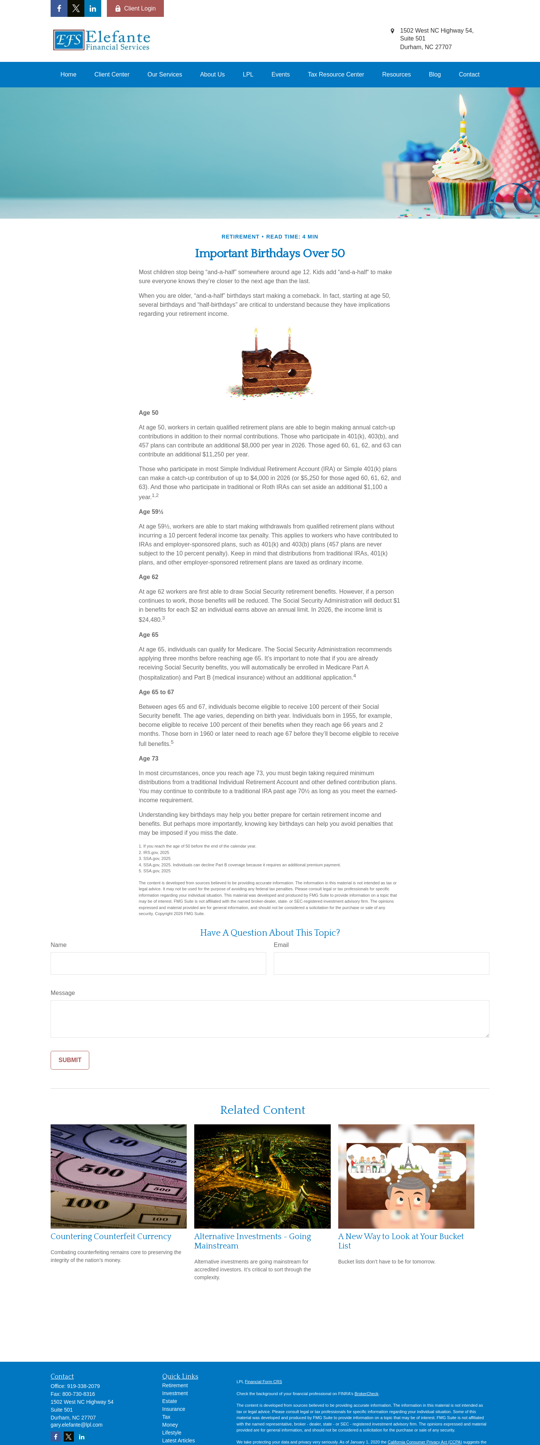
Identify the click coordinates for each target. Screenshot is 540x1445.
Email (281, 945)
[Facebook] (59, 8)
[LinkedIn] (92, 8)
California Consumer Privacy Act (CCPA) (425, 1442)
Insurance (173, 1409)
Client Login (135, 8)
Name (59, 945)
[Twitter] (76, 8)
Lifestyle (172, 1433)
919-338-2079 (83, 1386)
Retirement (175, 1385)
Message (63, 993)
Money (170, 1425)
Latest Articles (178, 1440)
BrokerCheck (366, 1393)
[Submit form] (70, 1060)
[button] (68, 75)
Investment (175, 1393)
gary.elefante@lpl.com (76, 1425)
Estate (169, 1401)
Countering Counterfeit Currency (111, 1236)
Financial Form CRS (263, 1381)
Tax (166, 1417)
